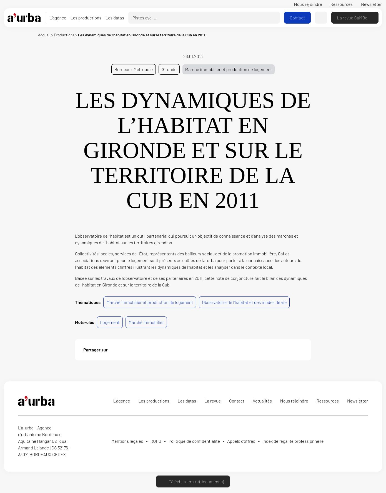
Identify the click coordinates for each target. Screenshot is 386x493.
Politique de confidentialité (194, 441)
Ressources (341, 4)
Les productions (86, 17)
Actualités (262, 400)
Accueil (44, 34)
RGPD (156, 441)
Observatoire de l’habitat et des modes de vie (244, 302)
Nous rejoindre (308, 4)
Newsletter (371, 4)
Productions (64, 34)
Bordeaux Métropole (133, 69)
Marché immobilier (146, 322)
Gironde (169, 69)
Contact (297, 17)
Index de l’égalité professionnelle (293, 441)
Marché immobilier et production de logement (228, 69)
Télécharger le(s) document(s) (193, 481)
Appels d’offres (241, 441)
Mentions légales (127, 441)
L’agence (57, 17)
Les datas (115, 17)
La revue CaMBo (355, 17)
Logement (110, 322)
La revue (212, 400)
